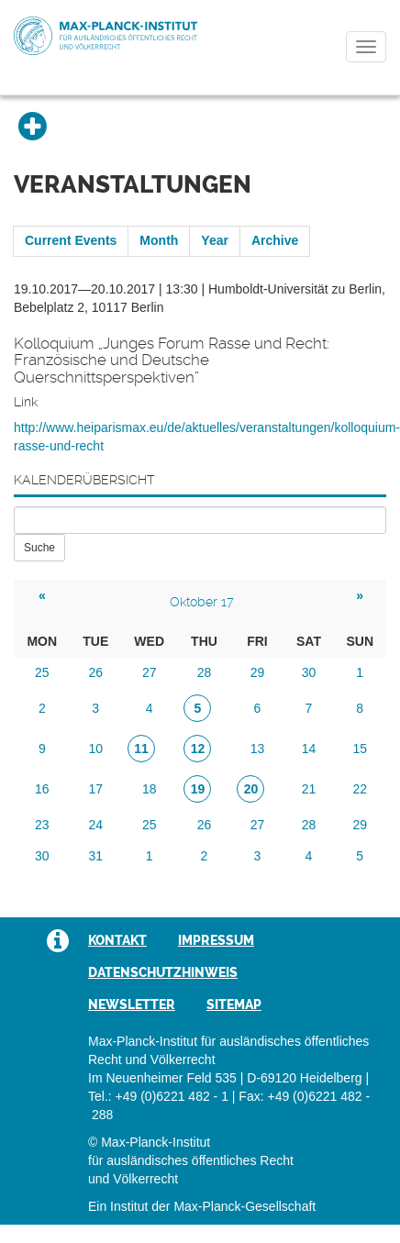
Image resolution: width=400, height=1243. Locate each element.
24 (95, 824)
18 (149, 789)
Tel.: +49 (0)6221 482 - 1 (158, 1096)
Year (214, 240)
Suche (39, 547)
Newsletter (131, 1004)
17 (95, 789)
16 (42, 789)
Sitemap (233, 1004)
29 (257, 672)
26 (95, 672)
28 (204, 672)
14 (309, 748)
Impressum (216, 940)
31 (95, 856)
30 (309, 672)
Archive (274, 240)
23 (42, 824)
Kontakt (117, 940)
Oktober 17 (202, 601)
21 (309, 789)
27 (149, 672)
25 (42, 672)
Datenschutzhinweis (163, 972)
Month (158, 240)
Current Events (71, 240)
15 (359, 748)
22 (359, 789)
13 (257, 748)
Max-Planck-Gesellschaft (244, 1206)
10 (95, 748)
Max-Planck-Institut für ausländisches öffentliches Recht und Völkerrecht (105, 36)
